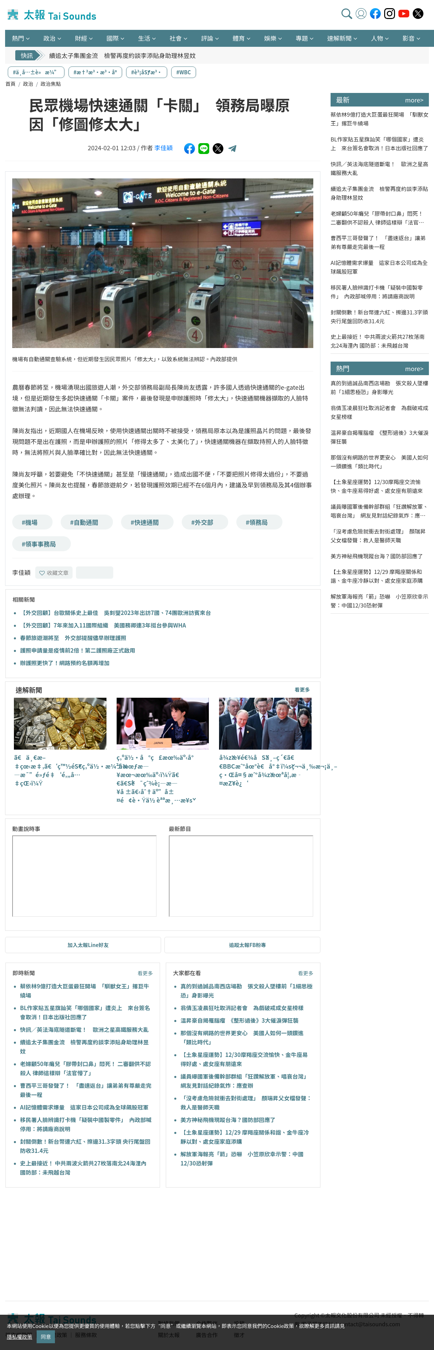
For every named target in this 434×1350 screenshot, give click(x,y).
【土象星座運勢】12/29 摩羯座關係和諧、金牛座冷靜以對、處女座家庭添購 (377, 575)
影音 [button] (408, 38)
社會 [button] (176, 38)
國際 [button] (112, 38)
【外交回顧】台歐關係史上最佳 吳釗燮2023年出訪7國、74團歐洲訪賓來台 (115, 613)
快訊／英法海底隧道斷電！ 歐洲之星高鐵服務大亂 (84, 1029)
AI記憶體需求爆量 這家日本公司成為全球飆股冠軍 (84, 1107)
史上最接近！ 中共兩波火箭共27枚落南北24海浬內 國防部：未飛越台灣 (378, 340)
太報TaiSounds (52, 15)
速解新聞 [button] (339, 38)
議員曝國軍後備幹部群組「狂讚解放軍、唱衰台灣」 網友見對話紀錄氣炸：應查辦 (379, 511)
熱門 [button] (18, 38)
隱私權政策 (19, 1336)
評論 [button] (207, 38)
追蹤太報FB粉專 (247, 944)
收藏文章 (53, 572)
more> (414, 99)
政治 (28, 83)
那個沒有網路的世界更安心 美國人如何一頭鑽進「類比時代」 (379, 461)
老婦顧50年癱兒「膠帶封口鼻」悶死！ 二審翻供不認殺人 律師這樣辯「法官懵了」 (377, 218)
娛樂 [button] (270, 38)
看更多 (302, 689)
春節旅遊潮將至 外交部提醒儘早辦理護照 (73, 638)
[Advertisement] (67, 1245)
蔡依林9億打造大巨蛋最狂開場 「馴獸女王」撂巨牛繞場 (380, 118)
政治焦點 (51, 83)
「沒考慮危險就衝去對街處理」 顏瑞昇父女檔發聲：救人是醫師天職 (378, 535)
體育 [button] (239, 38)
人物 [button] (377, 38)
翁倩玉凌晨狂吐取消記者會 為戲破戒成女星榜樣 (241, 1008)
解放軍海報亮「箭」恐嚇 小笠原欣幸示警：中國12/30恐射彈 (379, 600)
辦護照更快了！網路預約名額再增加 (65, 663)
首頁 (10, 83)
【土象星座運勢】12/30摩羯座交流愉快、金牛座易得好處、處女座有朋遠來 (377, 486)
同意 (46, 1336)
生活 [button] (144, 38)
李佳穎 (163, 147)
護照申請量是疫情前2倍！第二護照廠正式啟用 (77, 650)
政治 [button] (49, 38)
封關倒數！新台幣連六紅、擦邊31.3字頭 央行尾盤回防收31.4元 (379, 316)
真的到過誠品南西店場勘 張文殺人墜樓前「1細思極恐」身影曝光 (379, 387)
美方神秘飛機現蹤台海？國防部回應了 (228, 1120)
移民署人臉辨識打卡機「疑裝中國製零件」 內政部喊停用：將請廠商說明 (377, 291)
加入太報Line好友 (88, 944)
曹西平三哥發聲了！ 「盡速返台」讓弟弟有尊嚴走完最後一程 (378, 242)
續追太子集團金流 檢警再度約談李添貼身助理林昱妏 (122, 55)
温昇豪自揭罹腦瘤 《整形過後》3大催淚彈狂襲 (239, 1020)
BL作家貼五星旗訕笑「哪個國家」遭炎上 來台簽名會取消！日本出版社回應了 (379, 143)
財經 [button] (81, 38)
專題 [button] (302, 38)
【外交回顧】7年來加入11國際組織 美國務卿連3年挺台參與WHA (103, 625)
